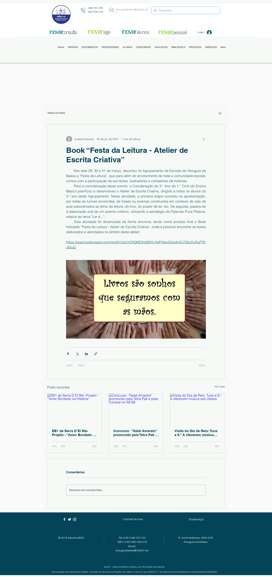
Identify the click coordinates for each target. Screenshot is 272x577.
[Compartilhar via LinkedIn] (86, 354)
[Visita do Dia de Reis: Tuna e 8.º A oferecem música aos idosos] (197, 409)
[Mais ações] (203, 139)
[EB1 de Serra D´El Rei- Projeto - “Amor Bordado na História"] (74, 409)
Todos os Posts (56, 113)
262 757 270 (95, 8)
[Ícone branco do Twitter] (69, 519)
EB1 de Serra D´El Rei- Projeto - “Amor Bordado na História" (74, 433)
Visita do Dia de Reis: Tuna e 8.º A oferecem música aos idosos (196, 433)
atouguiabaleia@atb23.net (132, 550)
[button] (73, 47)
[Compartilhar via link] (95, 354)
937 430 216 (95, 12)
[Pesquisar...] (185, 10)
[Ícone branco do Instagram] (75, 519)
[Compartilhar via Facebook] (68, 354)
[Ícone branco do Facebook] (64, 519)
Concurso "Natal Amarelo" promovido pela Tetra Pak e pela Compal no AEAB (135, 433)
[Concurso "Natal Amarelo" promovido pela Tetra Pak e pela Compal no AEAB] (136, 409)
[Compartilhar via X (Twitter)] (77, 354)
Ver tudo (219, 386)
